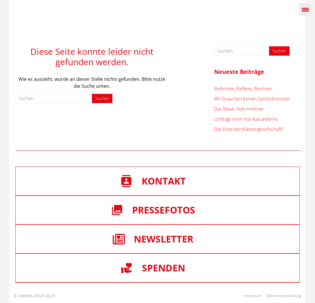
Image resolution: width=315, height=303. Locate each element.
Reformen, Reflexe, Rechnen (243, 88)
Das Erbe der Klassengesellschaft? (249, 129)
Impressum (253, 295)
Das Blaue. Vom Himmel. (239, 109)
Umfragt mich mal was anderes (246, 119)
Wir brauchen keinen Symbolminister (252, 99)
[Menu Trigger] (305, 9)
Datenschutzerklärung (283, 295)
